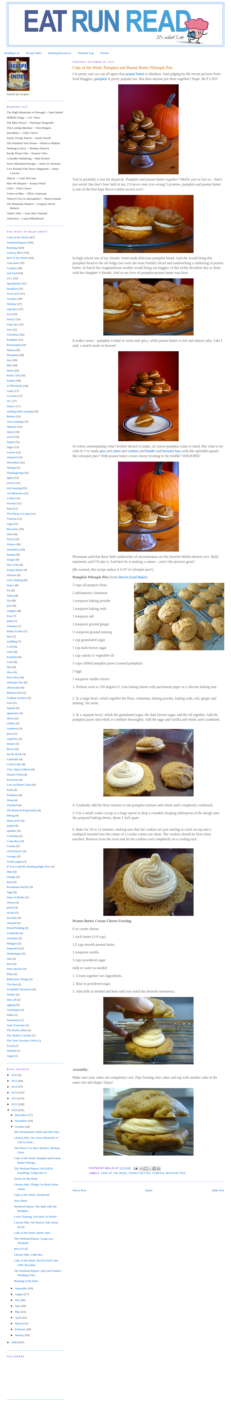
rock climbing (15, 580)
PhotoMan (13, 462)
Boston (11, 416)
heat (9, 636)
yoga (9, 523)
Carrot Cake (14, 764)
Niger (10, 447)
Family (11, 380)
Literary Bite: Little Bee (28, 1254)
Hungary (12, 943)
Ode (9, 958)
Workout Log (85, 53)
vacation (12, 298)
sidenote (11, 426)
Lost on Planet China (19, 784)
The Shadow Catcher (19, 1035)
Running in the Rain (26, 1281)
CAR (10, 646)
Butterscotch (14, 692)
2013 (14, 1092)
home (10, 370)
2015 (14, 1080)
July (18, 1300)
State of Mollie (15, 897)
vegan (10, 1056)
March (19, 1323)
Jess (9, 314)
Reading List (12, 53)
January (20, 1335)
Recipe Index (34, 53)
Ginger (11, 559)
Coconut (12, 396)
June (18, 1306)
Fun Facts (12, 779)
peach (10, 907)
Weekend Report (16, 242)
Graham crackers (17, 698)
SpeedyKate (14, 283)
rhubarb (11, 1050)
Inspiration (13, 948)
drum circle (13, 820)
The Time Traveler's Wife (22, 1040)
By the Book (14, 754)
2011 (14, 1104)
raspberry (12, 738)
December (21, 1115)
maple (10, 825)
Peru (9, 964)
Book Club (13, 375)
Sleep (10, 800)
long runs (12, 324)
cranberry (12, 728)
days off (11, 999)
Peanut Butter (139, 1173)
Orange (11, 877)
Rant (9, 508)
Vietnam (12, 626)
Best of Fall (21, 1248)
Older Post (218, 1190)
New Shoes (21, 1200)
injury (10, 432)
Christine (12, 938)
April (18, 1317)
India (10, 621)
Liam (10, 662)
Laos (9, 702)
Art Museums (15, 493)
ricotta (10, 912)
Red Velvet (13, 677)
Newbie (11, 503)
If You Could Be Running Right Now (29, 866)
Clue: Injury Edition (18, 769)
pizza (10, 733)
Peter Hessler (14, 968)
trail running (14, 488)
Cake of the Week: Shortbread (31, 1194)
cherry (10, 718)
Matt (9, 871)
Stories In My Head (25, 1178)
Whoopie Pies (176, 1173)
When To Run (15, 631)
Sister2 (11, 319)
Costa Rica (13, 841)
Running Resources (59, 53)
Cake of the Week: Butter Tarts (32, 1232)
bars (9, 360)
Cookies (11, 268)
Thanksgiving (15, 472)
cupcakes (12, 309)
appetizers (13, 713)
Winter (11, 544)
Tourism (11, 518)
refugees (12, 611)
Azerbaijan (13, 1009)
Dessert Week (15, 774)
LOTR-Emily (15, 385)
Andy (10, 391)
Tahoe (10, 595)
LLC (9, 278)
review (11, 483)
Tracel (10, 1045)
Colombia (12, 836)
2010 (14, 1110)
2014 (14, 1086)
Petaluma (12, 795)
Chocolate (13, 263)
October (20, 1126)
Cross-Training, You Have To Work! (35, 1216)
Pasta (10, 789)
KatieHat (12, 657)
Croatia (11, 846)
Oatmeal (12, 457)
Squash (11, 708)
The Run (12, 984)
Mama (10, 350)
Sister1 (11, 406)
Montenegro (14, 953)
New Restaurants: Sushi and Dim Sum (36, 1132)
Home (148, 1190)
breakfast (12, 288)
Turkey (11, 994)
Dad (9, 534)
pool (9, 605)
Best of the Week (17, 257)
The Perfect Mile (17, 1030)
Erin (9, 616)
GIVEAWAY (14, 851)
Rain (9, 882)
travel (10, 436)
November (21, 1120)
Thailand (12, 805)
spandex (11, 830)
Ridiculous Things (17, 979)
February (20, 1329)
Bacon (10, 749)
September (21, 1288)
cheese (11, 902)
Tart (9, 600)
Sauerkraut (13, 1020)
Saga (9, 892)
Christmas (13, 334)
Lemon (11, 452)
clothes (11, 723)
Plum (10, 974)
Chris (10, 651)
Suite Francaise (16, 1025)
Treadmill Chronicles (19, 989)
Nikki (10, 1015)
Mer (9, 667)
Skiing (10, 467)
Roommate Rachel (17, 887)
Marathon (12, 355)
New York (13, 564)
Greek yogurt (14, 861)
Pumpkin (158, 1173)
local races (13, 293)
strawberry (13, 549)
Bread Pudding (15, 928)
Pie (9, 590)
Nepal (10, 442)
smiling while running (20, 411)
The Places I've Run (18, 513)
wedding (12, 641)
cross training (15, 421)
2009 (14, 1342)
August (19, 1294)
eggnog (11, 1004)
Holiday (11, 304)
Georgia (11, 856)
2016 (14, 1075)
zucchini (12, 917)
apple (10, 477)
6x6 (9, 329)
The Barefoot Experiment (22, 810)
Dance (10, 585)
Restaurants (14, 345)
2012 (14, 1098)
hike (9, 365)
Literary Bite (14, 252)
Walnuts (11, 575)
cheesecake (13, 687)
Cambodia (13, 933)
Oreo (10, 672)
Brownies (12, 529)
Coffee (11, 498)
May (18, 1311)
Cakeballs (12, 759)
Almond (11, 923)
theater (11, 743)
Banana (11, 554)
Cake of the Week (114, 1173)
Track (10, 539)
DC (9, 401)
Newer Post (79, 1190)
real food (12, 273)
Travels (104, 53)
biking (10, 815)
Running (12, 247)
